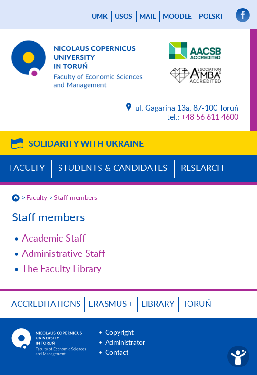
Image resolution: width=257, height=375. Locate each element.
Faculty (27, 168)
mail (147, 16)
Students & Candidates (113, 168)
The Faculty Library (61, 269)
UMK (100, 16)
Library (158, 304)
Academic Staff (54, 239)
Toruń (197, 304)
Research (202, 168)
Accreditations (45, 304)
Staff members (75, 198)
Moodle (177, 16)
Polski (210, 16)
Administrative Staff (63, 254)
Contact (116, 352)
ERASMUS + (111, 304)
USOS (123, 16)
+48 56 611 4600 (209, 117)
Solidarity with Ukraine (86, 144)
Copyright (119, 332)
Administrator (125, 342)
